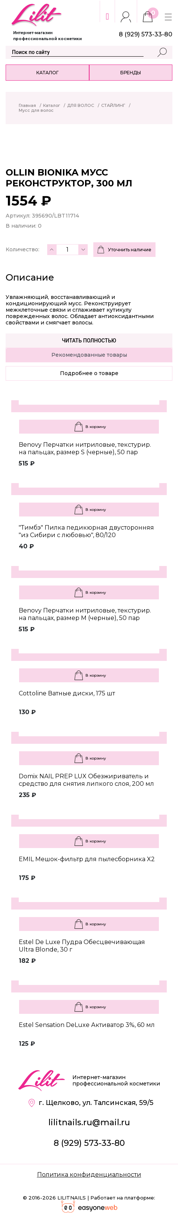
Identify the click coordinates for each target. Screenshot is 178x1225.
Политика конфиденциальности (89, 1174)
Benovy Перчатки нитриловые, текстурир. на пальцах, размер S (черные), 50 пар (85, 448)
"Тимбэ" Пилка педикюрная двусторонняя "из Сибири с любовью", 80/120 (86, 531)
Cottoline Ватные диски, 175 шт (67, 693)
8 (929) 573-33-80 (89, 1143)
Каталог (47, 72)
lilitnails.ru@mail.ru (89, 1122)
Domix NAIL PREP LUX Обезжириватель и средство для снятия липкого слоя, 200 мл (86, 780)
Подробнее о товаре (89, 373)
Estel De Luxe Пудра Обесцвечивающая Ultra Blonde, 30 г (82, 945)
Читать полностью (89, 341)
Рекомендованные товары (89, 354)
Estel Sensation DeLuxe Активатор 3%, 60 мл (87, 1024)
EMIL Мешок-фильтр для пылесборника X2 (87, 859)
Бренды (130, 72)
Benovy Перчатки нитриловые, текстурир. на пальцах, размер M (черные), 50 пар (85, 614)
